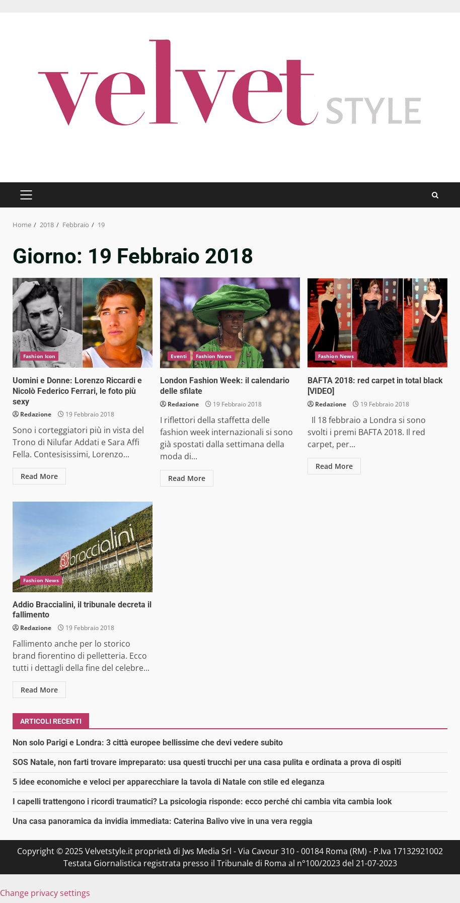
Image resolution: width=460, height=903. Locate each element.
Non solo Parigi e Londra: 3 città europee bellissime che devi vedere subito (148, 742)
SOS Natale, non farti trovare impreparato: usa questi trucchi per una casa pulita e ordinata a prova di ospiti (207, 762)
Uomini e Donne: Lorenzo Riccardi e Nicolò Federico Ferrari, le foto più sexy (82, 322)
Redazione (35, 414)
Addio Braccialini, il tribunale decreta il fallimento (82, 547)
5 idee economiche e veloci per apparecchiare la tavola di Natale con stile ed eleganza (169, 782)
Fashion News (214, 356)
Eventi (179, 356)
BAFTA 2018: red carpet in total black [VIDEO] (377, 322)
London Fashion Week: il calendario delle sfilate (230, 322)
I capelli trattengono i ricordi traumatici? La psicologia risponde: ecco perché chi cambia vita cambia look (202, 801)
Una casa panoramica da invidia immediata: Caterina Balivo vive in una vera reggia (163, 821)
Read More (39, 476)
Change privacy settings (45, 892)
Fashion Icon (39, 356)
